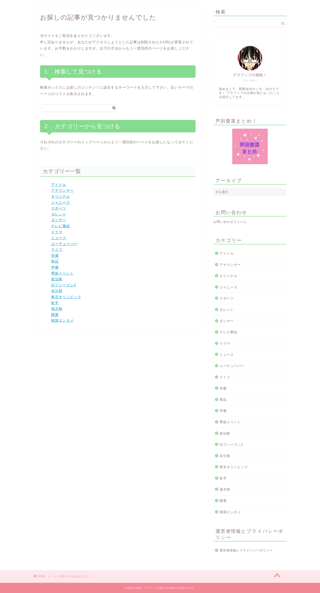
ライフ (56, 250)
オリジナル (60, 196)
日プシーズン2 (63, 285)
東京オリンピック (66, 297)
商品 (55, 261)
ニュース (58, 238)
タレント (58, 214)
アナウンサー (62, 190)
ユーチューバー (64, 244)
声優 (55, 267)
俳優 (55, 256)
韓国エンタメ (62, 320)
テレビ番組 (60, 226)
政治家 (56, 279)
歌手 (55, 303)
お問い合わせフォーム (230, 222)
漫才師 (56, 309)
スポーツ (58, 208)
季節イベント (62, 273)
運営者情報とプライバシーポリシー (246, 550)
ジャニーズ (60, 202)
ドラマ (56, 232)
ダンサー (58, 220)
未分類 (56, 291)
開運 (55, 315)
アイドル (58, 185)
